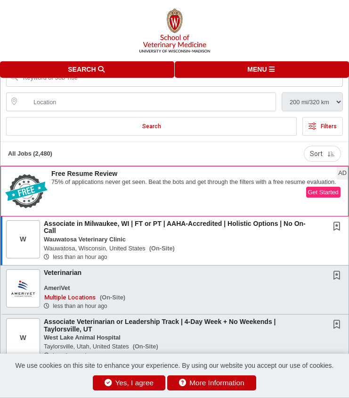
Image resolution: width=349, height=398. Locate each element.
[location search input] (147, 101)
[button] (262, 69)
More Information (211, 383)
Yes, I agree (129, 383)
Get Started (323, 192)
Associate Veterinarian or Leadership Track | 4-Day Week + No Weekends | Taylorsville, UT (160, 325)
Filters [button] (322, 126)
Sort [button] (322, 154)
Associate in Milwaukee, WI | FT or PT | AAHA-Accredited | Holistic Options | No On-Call (175, 227)
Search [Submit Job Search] (151, 126)
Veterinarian (62, 272)
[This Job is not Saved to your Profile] (339, 227)
